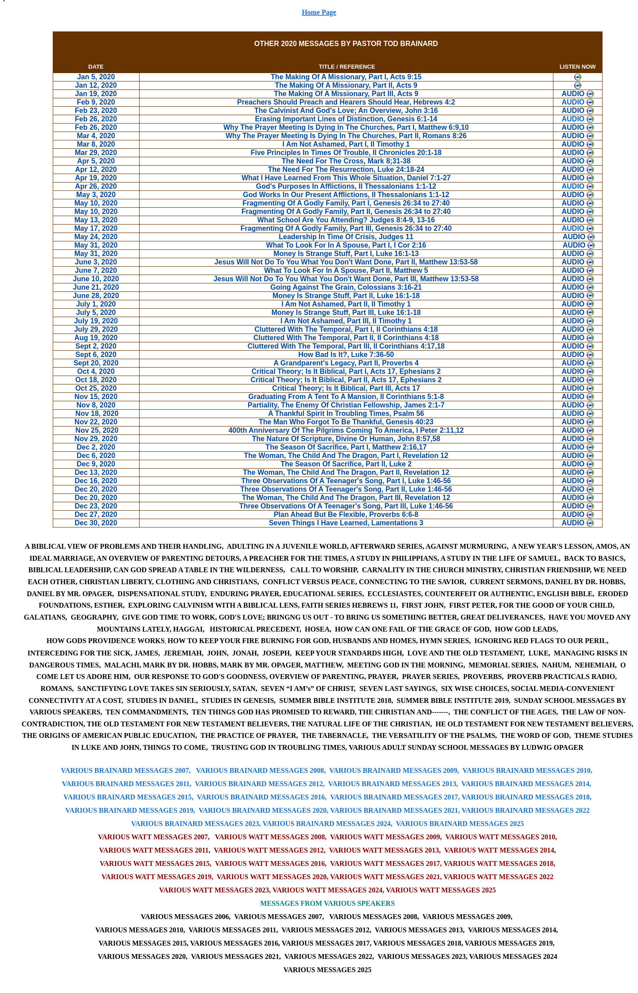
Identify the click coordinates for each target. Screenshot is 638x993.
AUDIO (573, 102)
